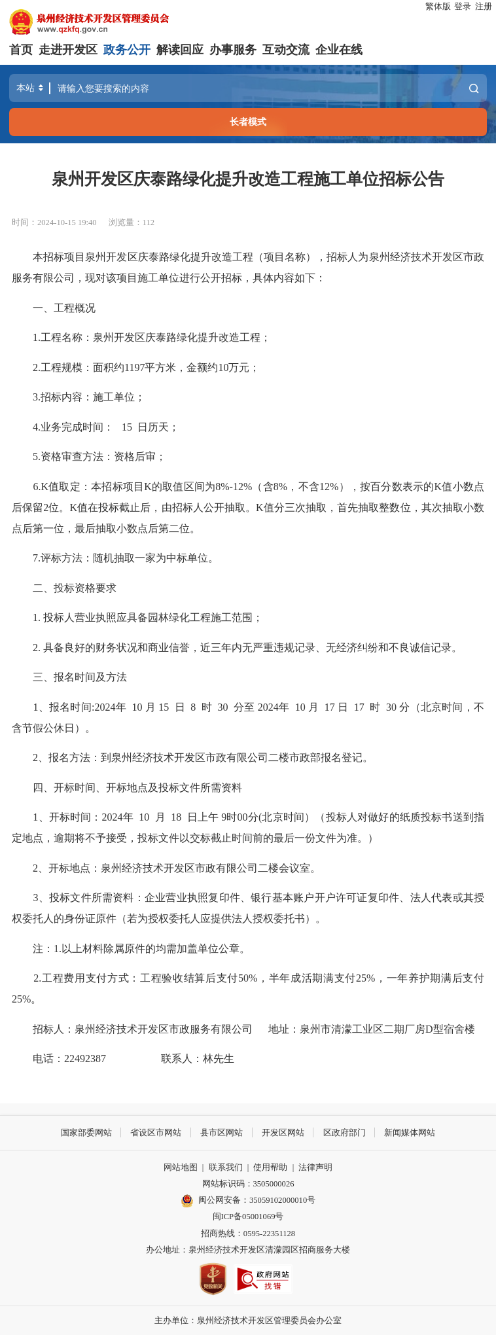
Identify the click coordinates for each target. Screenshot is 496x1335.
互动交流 (286, 49)
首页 (21, 49)
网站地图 (181, 1166)
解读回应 (180, 49)
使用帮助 (270, 1166)
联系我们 (226, 1166)
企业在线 (339, 49)
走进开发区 (68, 49)
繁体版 (438, 6)
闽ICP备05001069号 (248, 1216)
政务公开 (127, 49)
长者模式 (248, 121)
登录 (462, 6)
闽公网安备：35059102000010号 (248, 1200)
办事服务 (233, 49)
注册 (483, 6)
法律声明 (315, 1166)
